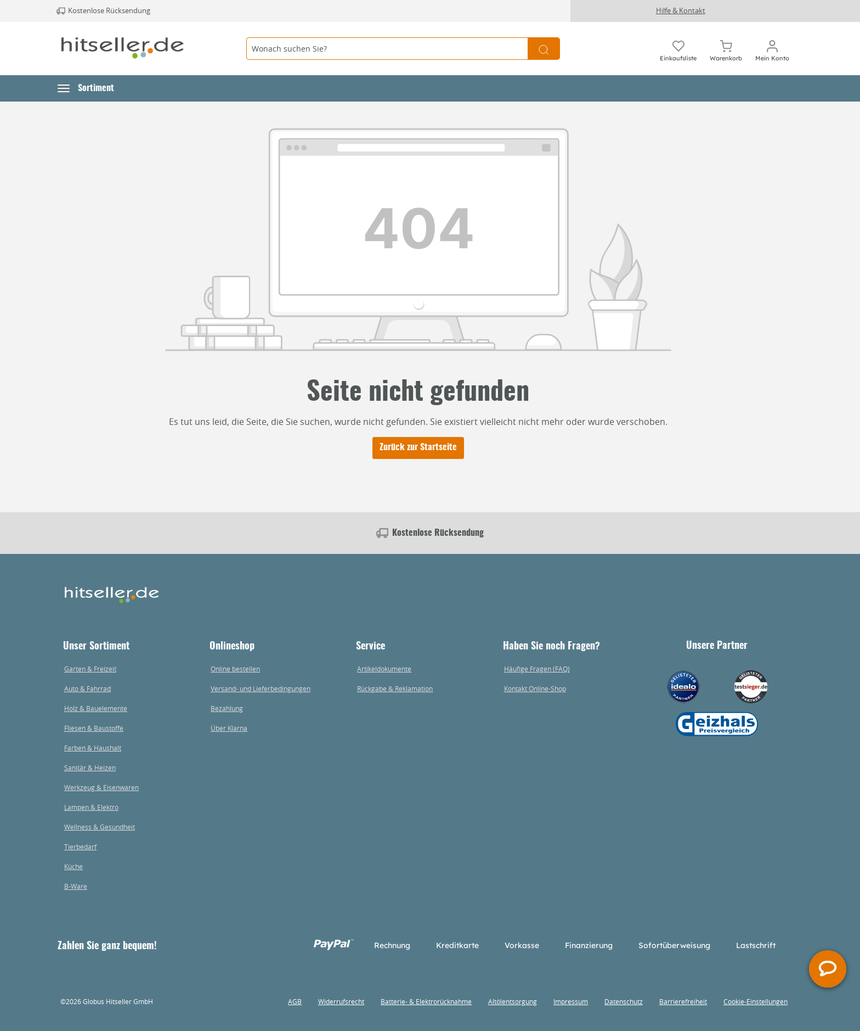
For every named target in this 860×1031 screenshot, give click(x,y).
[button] (86, 88)
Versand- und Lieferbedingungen (260, 688)
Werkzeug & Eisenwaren (101, 787)
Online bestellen (235, 668)
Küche (73, 866)
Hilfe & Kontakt (680, 10)
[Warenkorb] (726, 49)
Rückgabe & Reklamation (395, 688)
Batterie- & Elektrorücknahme (426, 1001)
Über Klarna (229, 728)
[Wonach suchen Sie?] (387, 48)
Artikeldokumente (384, 668)
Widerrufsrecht (341, 1001)
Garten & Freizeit (90, 668)
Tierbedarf (80, 846)
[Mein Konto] (772, 49)
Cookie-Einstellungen (755, 1001)
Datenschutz (623, 1001)
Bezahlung (227, 708)
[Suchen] (544, 48)
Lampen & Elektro (91, 807)
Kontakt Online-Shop (535, 688)
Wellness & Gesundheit (99, 826)
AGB (295, 1001)
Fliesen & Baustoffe (93, 728)
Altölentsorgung (512, 1001)
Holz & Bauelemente (95, 708)
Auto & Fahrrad (87, 688)
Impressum (570, 1001)
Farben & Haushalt (92, 747)
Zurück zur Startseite (418, 447)
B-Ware (75, 886)
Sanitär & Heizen (90, 767)
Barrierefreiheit (683, 1001)
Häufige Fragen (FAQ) (537, 668)
